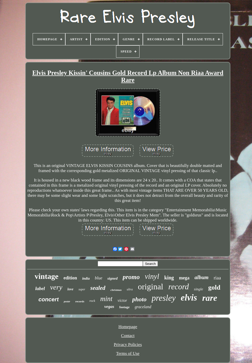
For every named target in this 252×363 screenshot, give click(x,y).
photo (139, 299)
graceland (143, 307)
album (202, 277)
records (79, 301)
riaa (217, 277)
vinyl (152, 276)
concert (49, 299)
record (178, 286)
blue (98, 278)
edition (70, 277)
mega (184, 277)
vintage (46, 276)
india (86, 278)
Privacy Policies (128, 344)
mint (106, 299)
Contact (128, 335)
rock (92, 301)
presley (163, 298)
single (198, 289)
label (40, 288)
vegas (109, 306)
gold (214, 287)
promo (131, 277)
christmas (116, 289)
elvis (189, 298)
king (169, 277)
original (150, 286)
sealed (97, 288)
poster (67, 301)
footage (124, 307)
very (56, 287)
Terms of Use (127, 353)
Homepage (127, 326)
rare (209, 298)
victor (122, 300)
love (70, 289)
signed (112, 278)
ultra (130, 289)
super (82, 289)
